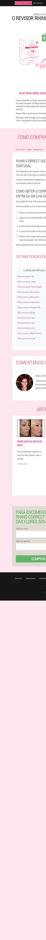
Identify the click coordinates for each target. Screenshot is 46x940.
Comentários (30, 578)
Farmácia (18, 578)
